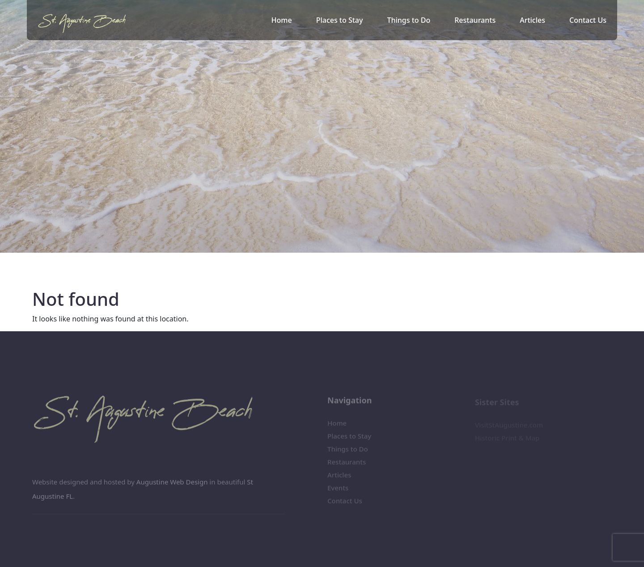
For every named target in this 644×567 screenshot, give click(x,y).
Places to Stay (339, 20)
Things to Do (408, 20)
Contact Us (587, 20)
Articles (532, 20)
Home (281, 20)
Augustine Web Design (172, 484)
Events (337, 490)
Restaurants (475, 20)
